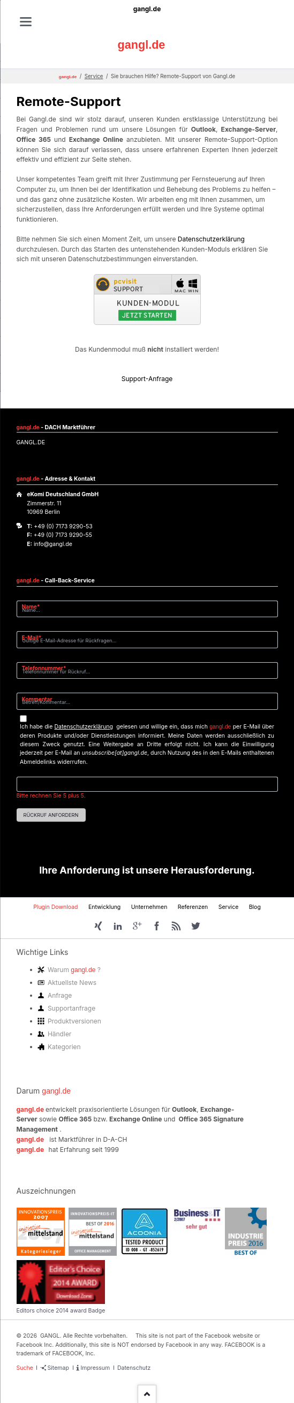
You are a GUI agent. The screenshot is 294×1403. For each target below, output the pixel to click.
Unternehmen (149, 907)
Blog (255, 907)
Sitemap (58, 1367)
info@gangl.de (53, 544)
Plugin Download (55, 907)
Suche (25, 1367)
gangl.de (147, 9)
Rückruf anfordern (51, 815)
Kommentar (37, 699)
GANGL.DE (31, 442)
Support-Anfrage (147, 379)
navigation (25, 21)
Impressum (95, 1367)
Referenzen (193, 907)
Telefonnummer (44, 667)
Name (35, 606)
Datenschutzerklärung (211, 239)
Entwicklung (104, 907)
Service (94, 76)
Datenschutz (133, 1367)
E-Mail (35, 637)
